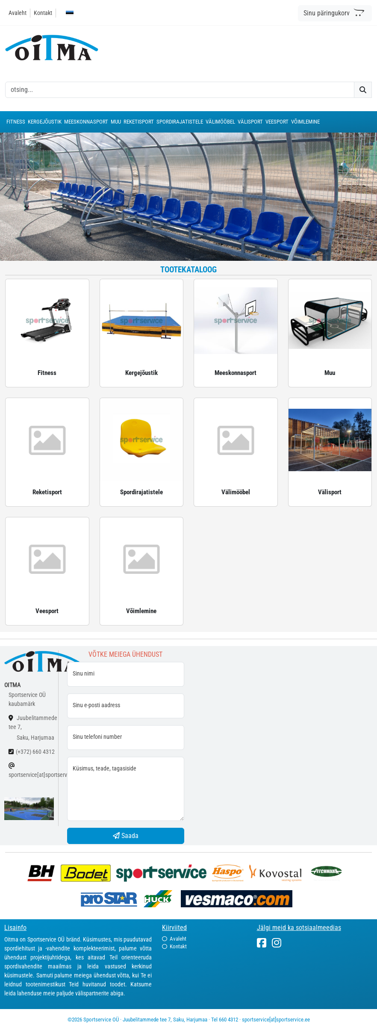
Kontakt (43, 12)
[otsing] (179, 90)
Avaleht (18, 12)
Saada (125, 836)
